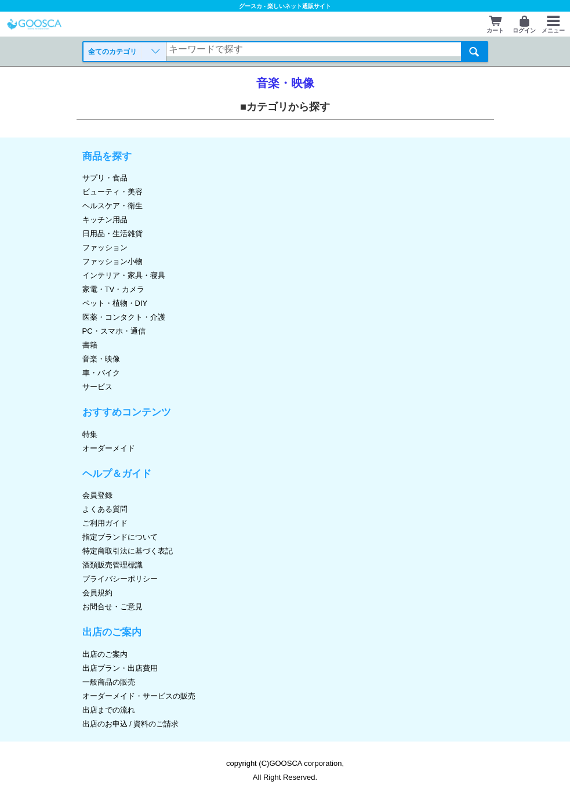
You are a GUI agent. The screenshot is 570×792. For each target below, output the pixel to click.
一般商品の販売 (108, 682)
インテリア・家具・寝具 (123, 275)
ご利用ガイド (105, 523)
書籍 (89, 345)
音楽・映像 (101, 359)
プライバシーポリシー (120, 578)
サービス (97, 386)
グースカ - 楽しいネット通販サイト (285, 6)
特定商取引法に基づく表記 (127, 551)
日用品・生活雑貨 (112, 233)
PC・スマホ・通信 (114, 331)
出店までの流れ (108, 710)
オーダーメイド (108, 448)
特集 (89, 434)
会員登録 (97, 495)
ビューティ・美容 (112, 191)
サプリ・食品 (105, 177)
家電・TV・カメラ (113, 289)
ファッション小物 (112, 261)
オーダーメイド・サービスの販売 (138, 696)
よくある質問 (105, 509)
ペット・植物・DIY (115, 303)
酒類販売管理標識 (112, 564)
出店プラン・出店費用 (120, 668)
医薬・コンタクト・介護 (123, 317)
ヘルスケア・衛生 (112, 205)
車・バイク (101, 372)
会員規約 (97, 592)
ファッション (105, 247)
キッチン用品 (105, 219)
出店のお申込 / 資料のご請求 (130, 723)
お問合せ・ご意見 (112, 606)
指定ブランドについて (120, 537)
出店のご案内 (105, 654)
